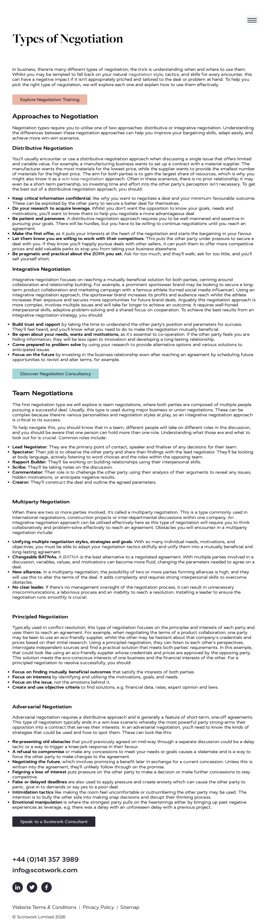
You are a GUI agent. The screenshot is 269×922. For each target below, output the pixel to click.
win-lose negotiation (83, 178)
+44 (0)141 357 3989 (45, 859)
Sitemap (129, 907)
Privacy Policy (98, 907)
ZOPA (98, 253)
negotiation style (146, 74)
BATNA (71, 556)
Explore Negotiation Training (49, 99)
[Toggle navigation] (252, 20)
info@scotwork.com (45, 870)
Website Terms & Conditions (44, 907)
